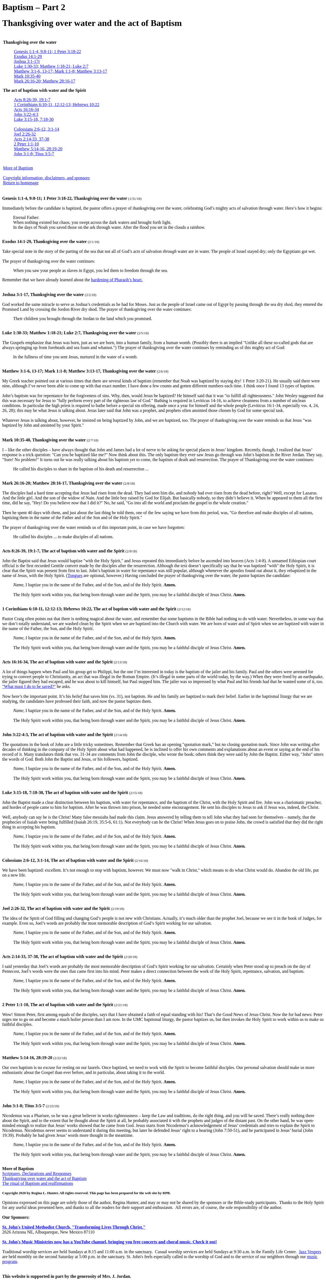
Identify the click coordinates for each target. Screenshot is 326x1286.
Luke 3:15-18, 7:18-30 (33, 119)
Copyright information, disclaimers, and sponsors (46, 177)
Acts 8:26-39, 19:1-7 (32, 99)
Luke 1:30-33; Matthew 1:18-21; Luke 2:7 (51, 66)
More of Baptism (18, 168)
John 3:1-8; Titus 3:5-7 (34, 153)
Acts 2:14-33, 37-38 (31, 139)
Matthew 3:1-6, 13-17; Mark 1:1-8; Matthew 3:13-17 (60, 71)
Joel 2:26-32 (25, 134)
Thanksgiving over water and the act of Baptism (44, 1178)
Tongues (75, 575)
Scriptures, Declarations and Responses (36, 1173)
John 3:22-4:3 (26, 114)
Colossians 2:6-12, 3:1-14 (36, 129)
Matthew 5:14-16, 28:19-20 (38, 149)
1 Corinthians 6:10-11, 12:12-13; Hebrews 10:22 (56, 104)
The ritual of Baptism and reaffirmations (37, 1183)
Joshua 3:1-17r (27, 61)
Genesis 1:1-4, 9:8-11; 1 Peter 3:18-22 (47, 51)
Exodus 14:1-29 (28, 56)
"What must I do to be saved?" (29, 686)
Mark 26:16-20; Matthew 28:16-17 (44, 81)
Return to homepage (21, 182)
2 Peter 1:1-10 (26, 144)
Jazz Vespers (310, 1251)
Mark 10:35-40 (27, 76)
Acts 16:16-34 (26, 109)
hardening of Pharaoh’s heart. (116, 279)
